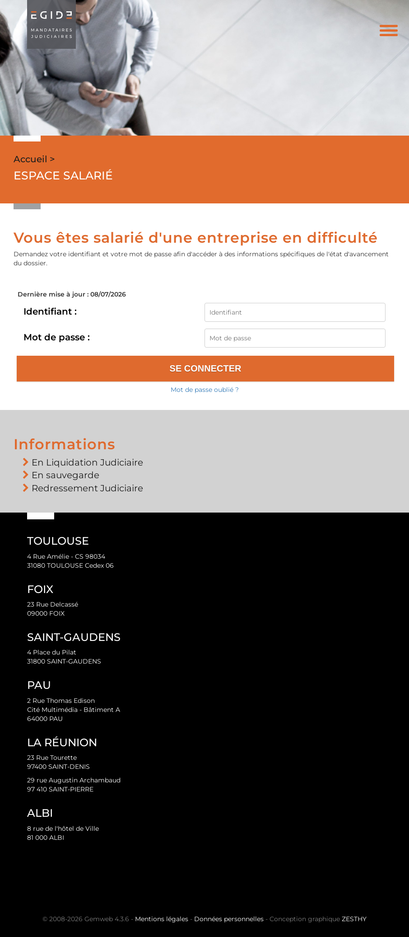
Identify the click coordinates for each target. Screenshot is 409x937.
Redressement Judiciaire (87, 488)
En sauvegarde (65, 475)
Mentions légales (161, 919)
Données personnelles (229, 919)
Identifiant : (50, 311)
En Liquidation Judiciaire (87, 462)
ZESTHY (354, 919)
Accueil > (34, 159)
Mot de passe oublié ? (205, 390)
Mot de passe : (56, 337)
